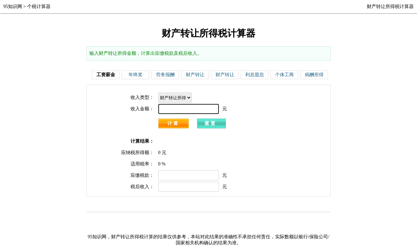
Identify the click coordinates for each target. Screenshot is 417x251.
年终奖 (136, 74)
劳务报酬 (165, 74)
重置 (210, 123)
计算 (173, 123)
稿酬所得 (314, 74)
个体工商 (284, 74)
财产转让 (195, 74)
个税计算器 (39, 6)
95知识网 (12, 6)
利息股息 (254, 74)
